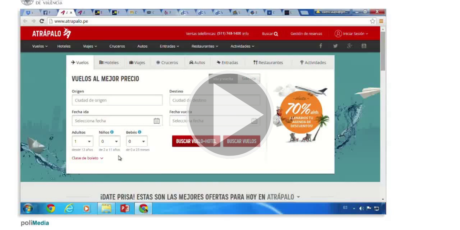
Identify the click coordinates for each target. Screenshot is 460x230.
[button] (230, 115)
